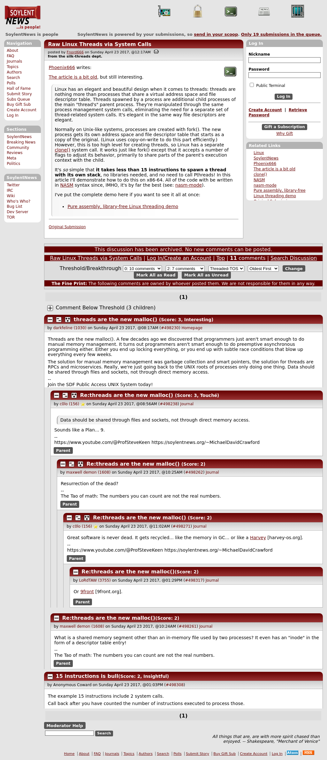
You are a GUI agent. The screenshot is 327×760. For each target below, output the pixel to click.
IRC (10, 190)
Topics (13, 67)
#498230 (170, 328)
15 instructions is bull (87, 676)
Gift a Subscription (284, 127)
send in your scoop (216, 34)
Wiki (11, 196)
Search (13, 77)
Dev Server (17, 212)
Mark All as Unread (206, 275)
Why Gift (284, 133)
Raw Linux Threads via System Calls (99, 44)
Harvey (258, 537)
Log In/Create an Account (179, 258)
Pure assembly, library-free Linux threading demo (122, 206)
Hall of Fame (19, 88)
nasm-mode (265, 185)
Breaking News (21, 142)
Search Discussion (293, 258)
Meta (11, 158)
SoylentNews (22, 17)
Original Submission (67, 227)
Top (220, 258)
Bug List (14, 206)
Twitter (13, 185)
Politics (13, 163)
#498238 (169, 404)
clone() (260, 174)
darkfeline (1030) (70, 328)
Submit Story (19, 94)
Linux (259, 153)
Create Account (21, 110)
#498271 (182, 526)
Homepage (191, 328)
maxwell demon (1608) (88, 472)
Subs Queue (18, 99)
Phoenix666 (265, 163)
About (12, 50)
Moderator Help (64, 725)
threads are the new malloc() (115, 319)
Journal (187, 404)
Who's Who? (18, 201)
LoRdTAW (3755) (94, 580)
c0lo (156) (69, 404)
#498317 (194, 580)
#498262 (194, 472)
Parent (63, 450)
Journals (14, 61)
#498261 (188, 626)
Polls (11, 83)
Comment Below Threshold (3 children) (106, 308)
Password (258, 69)
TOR (11, 217)
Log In (13, 115)
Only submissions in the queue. (281, 34)
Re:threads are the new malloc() (126, 395)
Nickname (259, 54)
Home (69, 754)
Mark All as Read (156, 275)
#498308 (175, 685)
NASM (259, 180)
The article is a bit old (274, 169)
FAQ (10, 56)
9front (87, 591)
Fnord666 (75, 52)
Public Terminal (267, 85)
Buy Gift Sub (19, 104)
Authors (14, 72)
